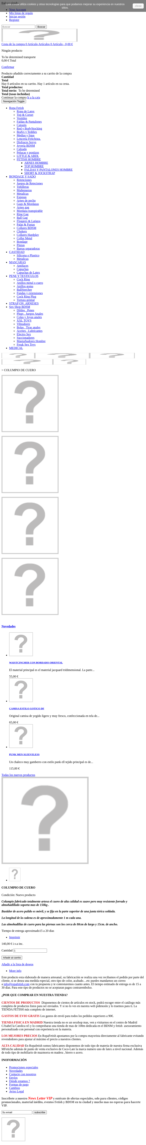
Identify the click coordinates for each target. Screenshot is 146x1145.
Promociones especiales (23, 1067)
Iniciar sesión (17, 16)
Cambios (14, 1088)
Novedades (9, 626)
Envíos (13, 1077)
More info (15, 970)
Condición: (9, 895)
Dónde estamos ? (19, 1081)
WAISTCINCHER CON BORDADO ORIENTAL (36, 662)
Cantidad (7, 950)
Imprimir (14, 937)
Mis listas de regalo (21, 13)
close (138, 5)
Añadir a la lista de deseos (17, 964)
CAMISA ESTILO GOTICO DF (26, 708)
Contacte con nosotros (22, 1074)
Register (14, 20)
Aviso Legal (16, 1091)
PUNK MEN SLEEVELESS (24, 754)
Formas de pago (19, 1084)
